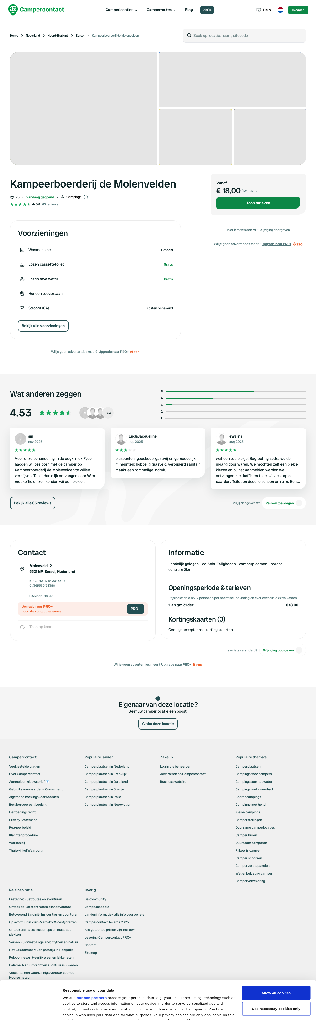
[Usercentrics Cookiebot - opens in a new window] (31, 1010)
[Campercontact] (36, 10)
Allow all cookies (276, 953)
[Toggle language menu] (280, 10)
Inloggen (298, 10)
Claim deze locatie (158, 729)
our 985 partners (92, 958)
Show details (74, 1011)
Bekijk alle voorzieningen (43, 325)
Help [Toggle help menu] (263, 9)
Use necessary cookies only (276, 969)
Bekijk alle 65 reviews (32, 508)
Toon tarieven (258, 202)
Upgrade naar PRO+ (114, 351)
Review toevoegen (284, 508)
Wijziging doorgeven (275, 230)
